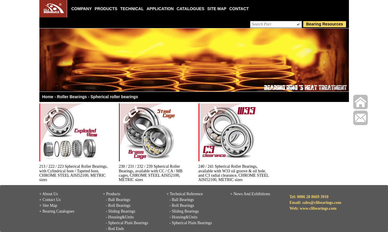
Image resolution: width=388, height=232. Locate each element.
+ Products (111, 194)
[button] (62, 60)
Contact (239, 8)
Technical (132, 8)
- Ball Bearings (118, 200)
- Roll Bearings (118, 205)
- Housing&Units (120, 217)
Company (81, 8)
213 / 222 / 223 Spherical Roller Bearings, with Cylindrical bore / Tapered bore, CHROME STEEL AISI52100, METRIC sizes (73, 173)
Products (106, 8)
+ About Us (48, 194)
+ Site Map (48, 205)
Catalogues (190, 8)
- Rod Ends (115, 228)
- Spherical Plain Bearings (127, 223)
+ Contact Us (50, 200)
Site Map (216, 8)
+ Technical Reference (185, 194)
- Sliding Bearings (120, 211)
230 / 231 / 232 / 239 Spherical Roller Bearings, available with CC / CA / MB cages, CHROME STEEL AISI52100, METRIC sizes (151, 173)
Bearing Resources (324, 24)
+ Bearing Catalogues (56, 211)
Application (160, 8)
